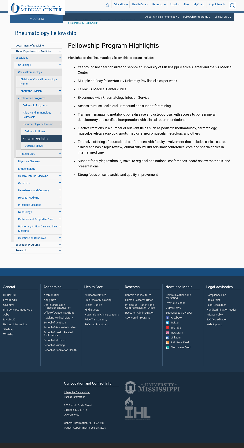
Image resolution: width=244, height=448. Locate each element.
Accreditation (52, 300)
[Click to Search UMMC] (232, 5)
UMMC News (173, 312)
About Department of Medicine (33, 56)
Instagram (174, 337)
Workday (8, 339)
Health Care (139, 5)
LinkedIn (173, 342)
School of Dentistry (55, 327)
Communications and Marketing (178, 302)
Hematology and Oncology (34, 195)
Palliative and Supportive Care (35, 224)
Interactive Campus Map (17, 314)
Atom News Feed (178, 352)
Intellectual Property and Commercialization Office (140, 311)
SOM (74, 24)
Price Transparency (96, 324)
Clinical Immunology (183, 24)
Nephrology (25, 217)
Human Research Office (139, 305)
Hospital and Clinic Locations (102, 319)
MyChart (199, 5)
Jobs (6, 319)
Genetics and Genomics (32, 243)
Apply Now (50, 305)
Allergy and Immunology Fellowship (37, 120)
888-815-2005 (98, 432)
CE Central (9, 300)
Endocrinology (26, 173)
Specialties (22, 62)
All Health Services (95, 300)
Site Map (8, 334)
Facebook (174, 322)
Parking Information (15, 329)
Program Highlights (36, 143)
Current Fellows (34, 150)
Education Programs (28, 249)
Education (120, 5)
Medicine (36, 18)
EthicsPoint (213, 305)
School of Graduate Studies (60, 332)
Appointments (217, 5)
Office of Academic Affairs (59, 317)
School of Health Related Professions (58, 339)
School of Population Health (60, 355)
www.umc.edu (71, 419)
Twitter (172, 327)
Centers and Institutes (138, 300)
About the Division (31, 96)
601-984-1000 (96, 428)
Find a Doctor (92, 314)
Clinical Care (222, 16)
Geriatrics (24, 188)
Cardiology (24, 70)
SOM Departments (125, 24)
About (173, 5)
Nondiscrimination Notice (221, 314)
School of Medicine (55, 345)
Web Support (214, 329)
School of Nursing (54, 350)
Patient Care (27, 158)
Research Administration (139, 317)
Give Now (8, 310)
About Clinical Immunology (161, 16)
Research (157, 5)
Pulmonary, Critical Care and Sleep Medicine (38, 233)
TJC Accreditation (217, 324)
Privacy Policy (215, 319)
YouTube (173, 332)
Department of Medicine (30, 50)
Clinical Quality (93, 310)
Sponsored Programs (137, 322)
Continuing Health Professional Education (57, 311)
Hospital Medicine (28, 202)
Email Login (10, 305)
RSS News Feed (177, 347)
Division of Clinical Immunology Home (38, 86)
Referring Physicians (97, 329)
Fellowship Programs (195, 16)
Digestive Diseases (29, 166)
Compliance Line (216, 300)
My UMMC (9, 324)
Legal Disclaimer (216, 310)
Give (186, 5)
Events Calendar (175, 308)
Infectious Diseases (29, 209)
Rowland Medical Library (58, 322)
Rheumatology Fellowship (83, 28)
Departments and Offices (96, 24)
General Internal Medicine (33, 181)
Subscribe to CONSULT (179, 317)
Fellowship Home (35, 136)
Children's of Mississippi (98, 305)
